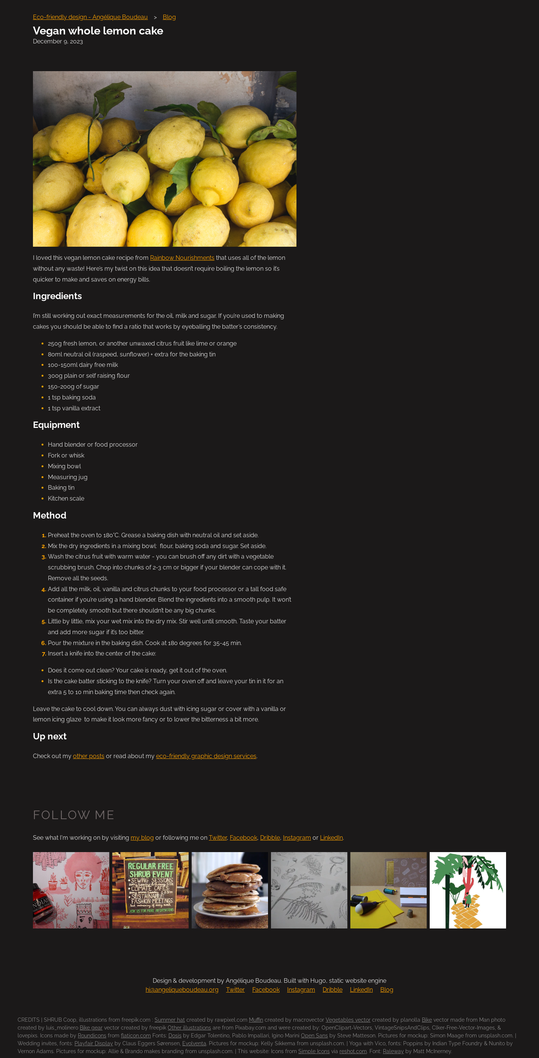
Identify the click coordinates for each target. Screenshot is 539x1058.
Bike (427, 1020)
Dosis (175, 1036)
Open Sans (314, 1036)
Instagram (297, 837)
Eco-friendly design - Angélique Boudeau (90, 17)
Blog (169, 17)
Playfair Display (93, 1043)
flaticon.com (136, 1036)
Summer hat (170, 1020)
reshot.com (353, 1051)
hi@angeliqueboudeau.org (182, 989)
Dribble (270, 837)
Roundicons (92, 1036)
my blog (142, 837)
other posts (88, 756)
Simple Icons (314, 1051)
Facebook (243, 837)
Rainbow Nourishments (182, 257)
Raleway (393, 1051)
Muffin (256, 1020)
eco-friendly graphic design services (206, 756)
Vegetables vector (348, 1020)
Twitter (218, 837)
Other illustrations (189, 1028)
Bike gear (91, 1028)
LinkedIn (331, 837)
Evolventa (194, 1043)
